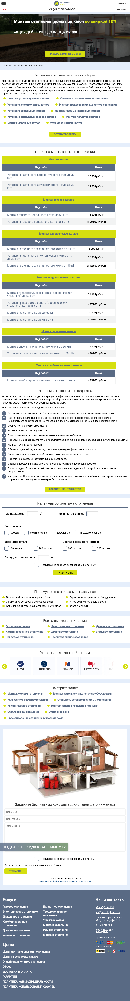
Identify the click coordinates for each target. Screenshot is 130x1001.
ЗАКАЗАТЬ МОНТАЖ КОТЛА (65, 489)
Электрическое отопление (67, 626)
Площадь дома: (14, 513)
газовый (14, 532)
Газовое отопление (18, 626)
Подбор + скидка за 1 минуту (34, 847)
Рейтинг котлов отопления (24, 705)
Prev (4, 665)
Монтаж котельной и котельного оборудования (83, 693)
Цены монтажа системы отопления (26, 951)
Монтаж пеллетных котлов (83, 116)
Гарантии (10, 976)
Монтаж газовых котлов (58, 199)
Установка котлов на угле (66, 123)
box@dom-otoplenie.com (108, 912)
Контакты (122, 9)
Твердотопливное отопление (69, 637)
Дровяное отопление (64, 631)
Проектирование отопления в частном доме (35, 718)
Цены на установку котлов (20, 956)
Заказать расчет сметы (65, 53)
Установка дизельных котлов (26, 110)
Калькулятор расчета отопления (27, 699)
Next (125, 665)
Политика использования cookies (29, 986)
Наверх (122, 3)
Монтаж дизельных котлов (58, 331)
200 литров (45, 548)
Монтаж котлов (58, 159)
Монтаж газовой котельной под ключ (74, 705)
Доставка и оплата (17, 971)
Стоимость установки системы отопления (84, 699)
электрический (38, 532)
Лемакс (115, 669)
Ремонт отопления (55, 929)
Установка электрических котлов (28, 104)
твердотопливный (90, 532)
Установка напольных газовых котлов (31, 116)
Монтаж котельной (55, 925)
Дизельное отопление (110, 626)
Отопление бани (59, 712)
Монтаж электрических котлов (58, 233)
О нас (7, 966)
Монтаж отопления (55, 935)
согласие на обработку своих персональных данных (65, 881)
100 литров (16, 548)
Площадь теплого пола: (20, 557)
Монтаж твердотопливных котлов (58, 277)
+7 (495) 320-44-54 (62, 9)
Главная (7, 65)
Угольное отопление (109, 631)
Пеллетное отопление (19, 637)
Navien (67, 669)
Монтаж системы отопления (25, 693)
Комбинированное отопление (24, 631)
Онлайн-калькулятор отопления (24, 961)
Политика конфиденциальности (28, 981)
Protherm (91, 669)
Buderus (44, 669)
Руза (4, 9)
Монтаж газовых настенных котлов (77, 110)
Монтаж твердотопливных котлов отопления (88, 104)
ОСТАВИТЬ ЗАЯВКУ (65, 134)
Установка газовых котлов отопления (84, 98)
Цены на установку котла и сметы (28, 98)
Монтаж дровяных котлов (23, 123)
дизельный (63, 532)
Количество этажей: (71, 513)
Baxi (20, 669)
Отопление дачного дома (23, 712)
